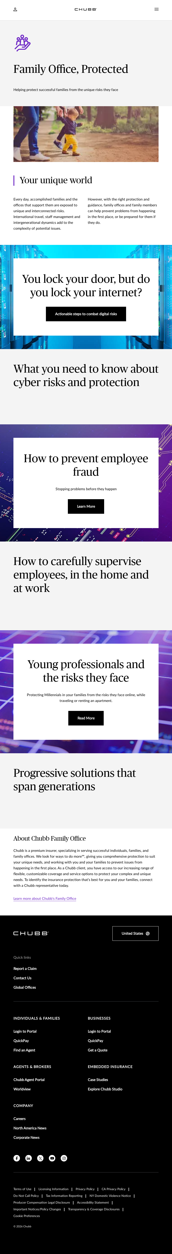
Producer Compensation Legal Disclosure (41, 1202)
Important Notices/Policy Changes (37, 1209)
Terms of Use (22, 1189)
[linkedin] (28, 1158)
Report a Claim (25, 969)
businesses (99, 1018)
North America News (29, 1128)
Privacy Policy (85, 1189)
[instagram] (64, 1158)
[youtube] (52, 1158)
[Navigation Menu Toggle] (157, 9)
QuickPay (21, 1041)
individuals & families (36, 1018)
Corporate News (26, 1138)
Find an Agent (24, 1050)
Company (23, 1106)
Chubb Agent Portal (29, 1080)
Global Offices (24, 987)
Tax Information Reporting (64, 1196)
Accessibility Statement (93, 1202)
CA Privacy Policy (113, 1189)
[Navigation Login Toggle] (15, 10)
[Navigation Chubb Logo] (85, 10)
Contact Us (22, 978)
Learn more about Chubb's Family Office (44, 898)
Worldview (22, 1089)
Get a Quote (97, 1050)
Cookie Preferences (26, 1216)
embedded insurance (110, 1067)
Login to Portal (25, 1031)
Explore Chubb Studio (105, 1089)
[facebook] (16, 1158)
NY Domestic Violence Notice (110, 1196)
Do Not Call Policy (26, 1196)
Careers (19, 1119)
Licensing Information (54, 1189)
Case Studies (98, 1080)
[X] (40, 1158)
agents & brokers (32, 1067)
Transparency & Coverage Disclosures (94, 1209)
